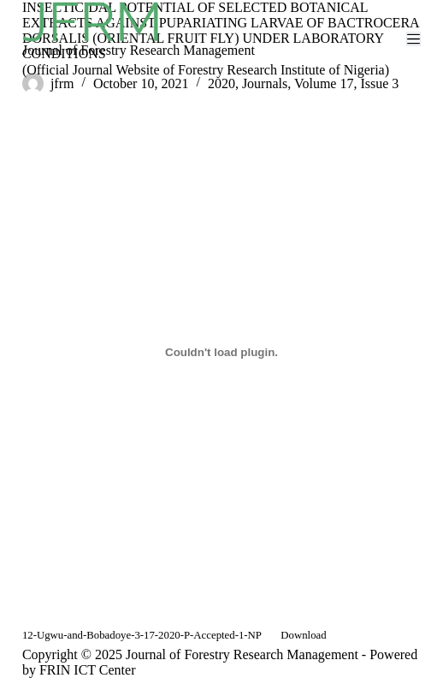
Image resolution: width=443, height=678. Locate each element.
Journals (264, 83)
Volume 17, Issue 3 (346, 83)
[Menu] (413, 39)
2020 (221, 83)
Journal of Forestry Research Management (138, 50)
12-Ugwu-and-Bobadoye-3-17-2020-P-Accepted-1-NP (142, 635)
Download (303, 635)
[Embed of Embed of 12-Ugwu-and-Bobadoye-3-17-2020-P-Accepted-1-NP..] (221, 353)
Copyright (50, 654)
